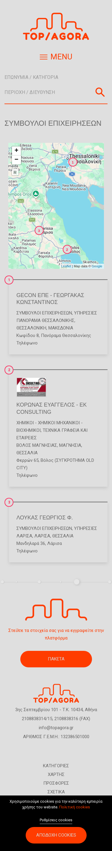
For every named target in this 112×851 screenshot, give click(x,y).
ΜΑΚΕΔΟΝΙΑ (60, 328)
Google (97, 266)
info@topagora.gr (56, 727)
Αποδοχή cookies (56, 838)
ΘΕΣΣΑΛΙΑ (27, 453)
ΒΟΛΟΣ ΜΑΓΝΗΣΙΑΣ (36, 445)
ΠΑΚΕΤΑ (56, 659)
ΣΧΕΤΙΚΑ (56, 792)
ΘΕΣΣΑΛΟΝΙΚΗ (31, 328)
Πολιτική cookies (74, 810)
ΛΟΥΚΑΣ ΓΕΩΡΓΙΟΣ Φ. (44, 518)
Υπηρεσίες (85, 313)
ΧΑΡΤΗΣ (56, 774)
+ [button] (16, 150)
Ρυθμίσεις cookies (56, 823)
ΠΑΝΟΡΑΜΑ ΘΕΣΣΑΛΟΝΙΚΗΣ (45, 320)
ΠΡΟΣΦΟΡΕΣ (56, 783)
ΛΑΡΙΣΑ (24, 536)
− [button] (16, 159)
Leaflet (66, 266)
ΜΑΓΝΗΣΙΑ (70, 445)
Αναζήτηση (100, 92)
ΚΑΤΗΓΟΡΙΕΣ (56, 765)
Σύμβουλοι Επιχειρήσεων (44, 313)
